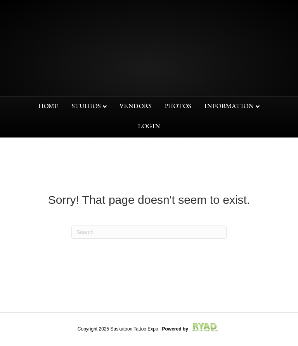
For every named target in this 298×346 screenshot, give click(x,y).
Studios (86, 106)
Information (229, 106)
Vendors (136, 106)
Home (48, 106)
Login (149, 127)
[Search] (149, 232)
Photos (178, 106)
